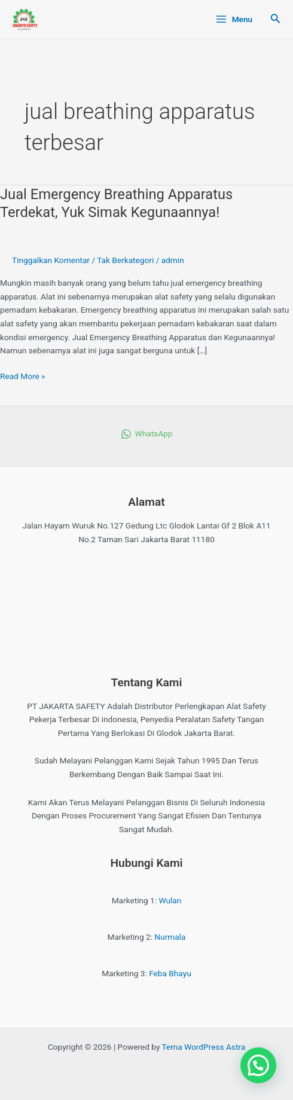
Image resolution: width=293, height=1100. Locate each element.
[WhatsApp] (146, 434)
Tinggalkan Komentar (51, 260)
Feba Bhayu (170, 973)
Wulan (170, 900)
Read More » (22, 375)
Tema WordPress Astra (204, 1047)
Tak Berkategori (125, 260)
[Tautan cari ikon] (275, 19)
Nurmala (169, 937)
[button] (258, 1065)
